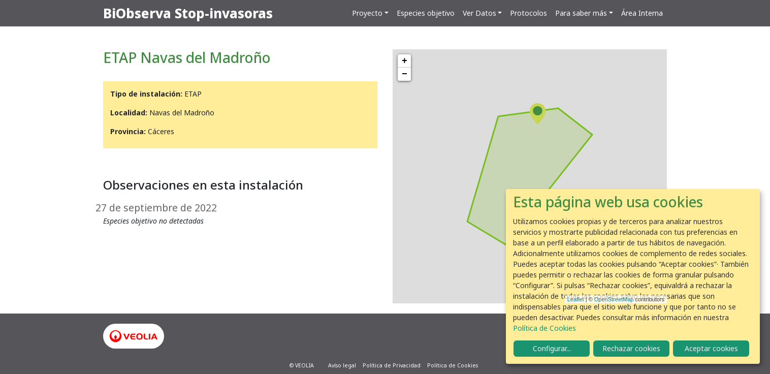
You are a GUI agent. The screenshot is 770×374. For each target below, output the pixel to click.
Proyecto (367, 13)
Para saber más (581, 13)
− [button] (404, 74)
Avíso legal (342, 365)
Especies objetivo (426, 13)
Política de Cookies (452, 365)
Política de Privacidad (392, 365)
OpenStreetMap (614, 299)
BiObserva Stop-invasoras (188, 13)
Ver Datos (479, 13)
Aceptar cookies (711, 348)
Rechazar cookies (631, 348)
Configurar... (552, 348)
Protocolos (528, 13)
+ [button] (404, 61)
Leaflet (575, 299)
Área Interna (642, 13)
